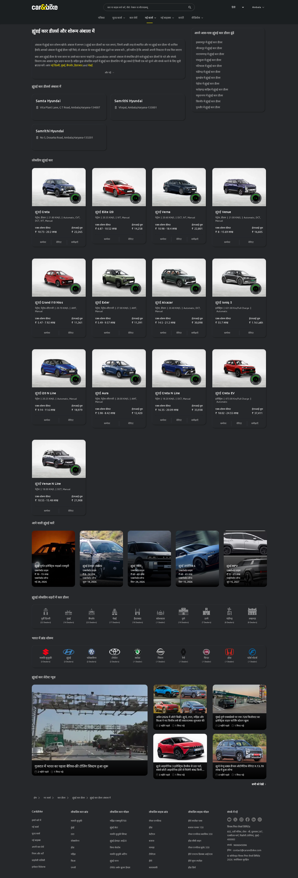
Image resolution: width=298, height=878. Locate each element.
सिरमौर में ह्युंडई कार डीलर (208, 101)
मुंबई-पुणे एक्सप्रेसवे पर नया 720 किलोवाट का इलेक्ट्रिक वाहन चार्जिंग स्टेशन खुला (238, 720)
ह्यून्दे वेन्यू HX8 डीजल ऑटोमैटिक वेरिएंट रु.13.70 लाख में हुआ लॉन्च (240, 769)
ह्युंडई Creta (42, 213)
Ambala (258, 7)
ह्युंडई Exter (102, 304)
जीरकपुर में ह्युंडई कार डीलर (209, 48)
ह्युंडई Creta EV (225, 394)
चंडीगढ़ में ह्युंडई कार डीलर (208, 72)
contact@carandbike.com (247, 851)
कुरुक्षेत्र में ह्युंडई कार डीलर (208, 77)
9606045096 (240, 846)
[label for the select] (237, 7)
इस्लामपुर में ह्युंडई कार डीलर (209, 42)
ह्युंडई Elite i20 (104, 213)
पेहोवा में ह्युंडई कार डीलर (208, 83)
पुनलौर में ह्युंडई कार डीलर (208, 107)
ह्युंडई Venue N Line (48, 485)
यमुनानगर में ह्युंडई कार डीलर (209, 95)
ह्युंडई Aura (102, 394)
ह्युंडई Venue (223, 213)
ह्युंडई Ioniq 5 (224, 304)
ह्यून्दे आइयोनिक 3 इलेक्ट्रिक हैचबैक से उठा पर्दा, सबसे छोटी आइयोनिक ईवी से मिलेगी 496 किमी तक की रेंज (179, 769)
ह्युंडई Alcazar (164, 304)
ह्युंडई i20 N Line (45, 394)
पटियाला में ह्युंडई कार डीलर (209, 66)
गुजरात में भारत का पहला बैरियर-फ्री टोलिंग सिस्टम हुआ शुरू (71, 768)
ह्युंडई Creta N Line (168, 394)
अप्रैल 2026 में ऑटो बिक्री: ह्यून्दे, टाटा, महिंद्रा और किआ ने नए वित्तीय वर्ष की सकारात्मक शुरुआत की (180, 720)
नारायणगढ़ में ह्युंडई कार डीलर (210, 54)
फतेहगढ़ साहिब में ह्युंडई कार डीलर (212, 89)
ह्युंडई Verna (163, 213)
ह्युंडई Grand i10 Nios (49, 304)
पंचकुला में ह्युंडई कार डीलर (208, 60)
